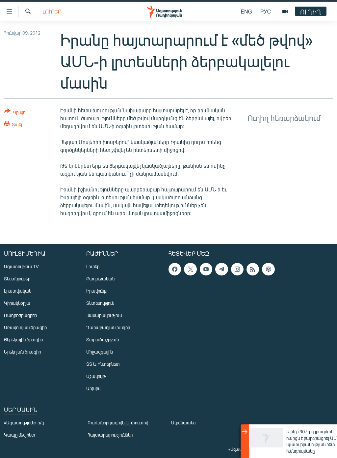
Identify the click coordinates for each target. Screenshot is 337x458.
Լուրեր (51, 11)
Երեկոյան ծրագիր (22, 352)
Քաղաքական (100, 278)
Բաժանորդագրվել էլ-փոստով (118, 422)
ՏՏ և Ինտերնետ (103, 364)
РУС (265, 11)
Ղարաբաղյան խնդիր (108, 327)
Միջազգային (99, 352)
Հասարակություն (104, 315)
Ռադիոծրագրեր (20, 315)
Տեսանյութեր (17, 278)
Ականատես (183, 422)
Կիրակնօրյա (17, 303)
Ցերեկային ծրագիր (23, 339)
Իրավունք (96, 291)
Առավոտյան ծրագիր (25, 327)
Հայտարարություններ (110, 435)
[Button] (15, 112)
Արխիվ (93, 388)
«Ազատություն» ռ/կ (24, 422)
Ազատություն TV (21, 266)
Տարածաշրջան (102, 339)
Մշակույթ (96, 376)
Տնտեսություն (100, 303)
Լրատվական (17, 291)
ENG (246, 11)
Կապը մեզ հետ (19, 435)
